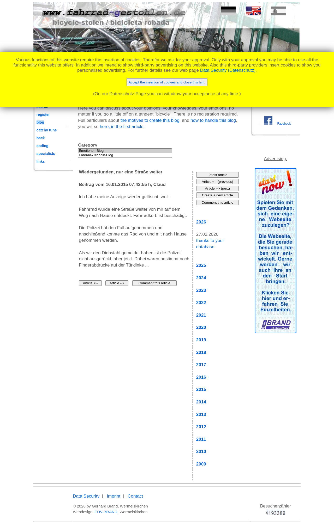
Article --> (117, 283)
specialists (46, 154)
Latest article (218, 175)
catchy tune (47, 130)
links (41, 161)
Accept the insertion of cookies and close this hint (167, 82)
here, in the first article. (122, 126)
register (43, 114)
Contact (135, 496)
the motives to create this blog (150, 120)
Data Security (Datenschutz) (228, 70)
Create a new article (217, 195)
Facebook (284, 123)
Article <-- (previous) (217, 182)
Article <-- (90, 283)
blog (40, 122)
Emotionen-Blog (125, 151)
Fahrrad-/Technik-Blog (125, 155)
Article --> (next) (217, 188)
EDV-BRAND (105, 512)
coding (43, 146)
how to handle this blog (213, 120)
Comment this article (154, 283)
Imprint (113, 496)
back (41, 138)
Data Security (86, 496)
